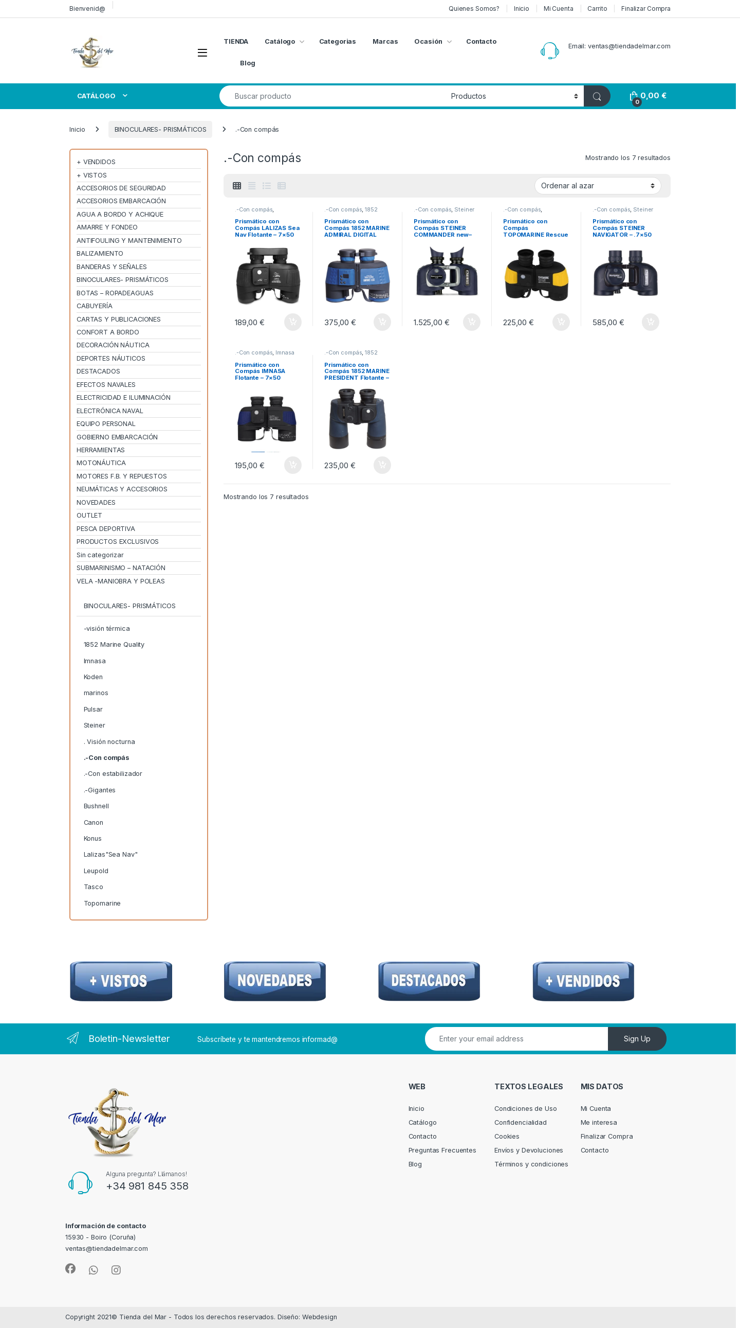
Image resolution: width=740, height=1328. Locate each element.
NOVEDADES (96, 502)
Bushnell (96, 806)
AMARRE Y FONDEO (107, 227)
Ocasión (428, 41)
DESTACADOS (98, 371)
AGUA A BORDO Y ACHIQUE (120, 214)
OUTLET (89, 515)
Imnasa (284, 352)
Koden (93, 677)
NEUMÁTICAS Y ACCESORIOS (122, 489)
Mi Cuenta (559, 8)
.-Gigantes (100, 790)
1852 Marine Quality (351, 212)
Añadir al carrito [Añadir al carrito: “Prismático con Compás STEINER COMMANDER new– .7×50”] (471, 322)
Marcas (385, 41)
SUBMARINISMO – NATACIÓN (121, 568)
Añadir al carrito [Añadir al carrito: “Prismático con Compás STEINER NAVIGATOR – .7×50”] (650, 322)
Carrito (597, 8)
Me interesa (599, 1122)
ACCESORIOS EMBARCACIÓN (121, 201)
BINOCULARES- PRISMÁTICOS (161, 129)
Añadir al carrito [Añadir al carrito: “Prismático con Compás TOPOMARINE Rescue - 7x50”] (561, 322)
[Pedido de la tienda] (597, 185)
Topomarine (102, 903)
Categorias (338, 41)
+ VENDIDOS (96, 162)
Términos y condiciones (531, 1164)
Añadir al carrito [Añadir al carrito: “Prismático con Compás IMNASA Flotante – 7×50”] (293, 465)
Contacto (481, 41)
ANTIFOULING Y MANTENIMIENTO (129, 240)
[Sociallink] (70, 1269)
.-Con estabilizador (113, 773)
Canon (93, 822)
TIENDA (236, 41)
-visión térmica (107, 628)
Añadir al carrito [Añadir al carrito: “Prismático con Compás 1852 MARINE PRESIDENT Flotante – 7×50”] (382, 465)
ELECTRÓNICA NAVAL (110, 411)
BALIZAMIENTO (100, 253)
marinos (96, 693)
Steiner (464, 209)
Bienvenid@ (87, 8)
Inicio (521, 8)
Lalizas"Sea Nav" (111, 854)
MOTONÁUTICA (101, 463)
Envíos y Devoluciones (528, 1150)
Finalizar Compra (646, 8)
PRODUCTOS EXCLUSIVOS (118, 541)
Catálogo (280, 41)
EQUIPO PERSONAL (106, 424)
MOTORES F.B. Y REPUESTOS (122, 476)
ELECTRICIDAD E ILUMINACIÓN (124, 397)
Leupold (96, 871)
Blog (247, 63)
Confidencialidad (520, 1122)
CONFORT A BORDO (108, 332)
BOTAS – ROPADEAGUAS (115, 293)
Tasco (93, 887)
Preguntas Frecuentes (442, 1150)
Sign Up (637, 1038)
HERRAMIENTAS (101, 450)
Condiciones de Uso (525, 1108)
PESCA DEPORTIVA (106, 529)
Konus (93, 838)
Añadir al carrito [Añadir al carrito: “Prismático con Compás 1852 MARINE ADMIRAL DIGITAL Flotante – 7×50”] (382, 322)
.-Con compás (253, 209)
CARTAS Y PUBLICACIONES (119, 319)
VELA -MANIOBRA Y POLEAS (121, 581)
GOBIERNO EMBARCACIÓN (117, 437)
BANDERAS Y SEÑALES (112, 267)
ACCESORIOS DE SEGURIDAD (121, 188)
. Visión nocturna (109, 742)
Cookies (507, 1136)
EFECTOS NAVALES (106, 384)
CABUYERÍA (95, 306)
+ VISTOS (92, 175)
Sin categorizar (100, 555)
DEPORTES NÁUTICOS (111, 358)
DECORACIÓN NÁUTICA (113, 345)
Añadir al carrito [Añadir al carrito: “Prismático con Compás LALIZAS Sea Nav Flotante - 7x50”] (293, 322)
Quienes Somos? (474, 8)
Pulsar (93, 709)
